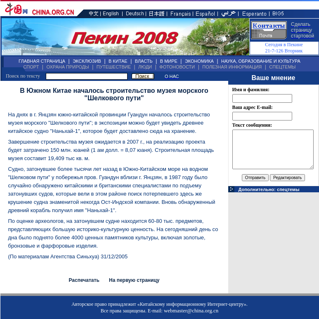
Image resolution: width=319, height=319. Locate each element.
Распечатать (84, 280)
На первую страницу (134, 280)
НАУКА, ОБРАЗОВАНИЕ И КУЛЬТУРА (260, 61)
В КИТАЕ (118, 61)
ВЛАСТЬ (144, 61)
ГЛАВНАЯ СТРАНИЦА (42, 61)
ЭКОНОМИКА (199, 61)
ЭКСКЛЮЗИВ (87, 61)
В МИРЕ (168, 61)
